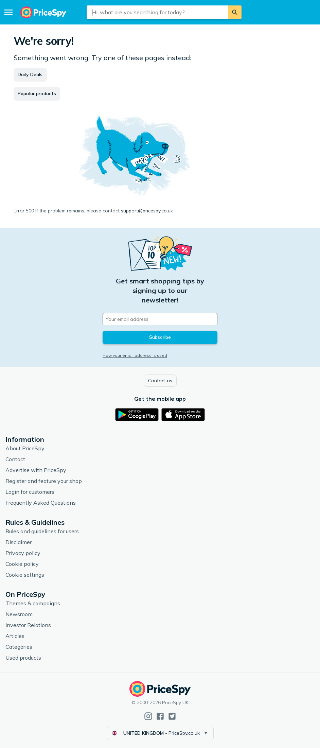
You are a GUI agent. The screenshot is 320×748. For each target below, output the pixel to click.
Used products (23, 657)
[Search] (235, 12)
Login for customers (29, 491)
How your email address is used (135, 355)
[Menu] (8, 12)
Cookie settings (24, 574)
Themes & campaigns (32, 603)
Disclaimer (18, 542)
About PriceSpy (25, 448)
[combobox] (157, 12)
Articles (14, 635)
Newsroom (19, 614)
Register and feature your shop (43, 480)
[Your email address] (160, 319)
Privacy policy (22, 553)
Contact (15, 459)
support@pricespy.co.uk (147, 211)
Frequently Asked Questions (40, 502)
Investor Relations (28, 625)
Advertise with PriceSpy (35, 470)
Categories (18, 646)
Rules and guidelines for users (42, 531)
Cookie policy (22, 563)
